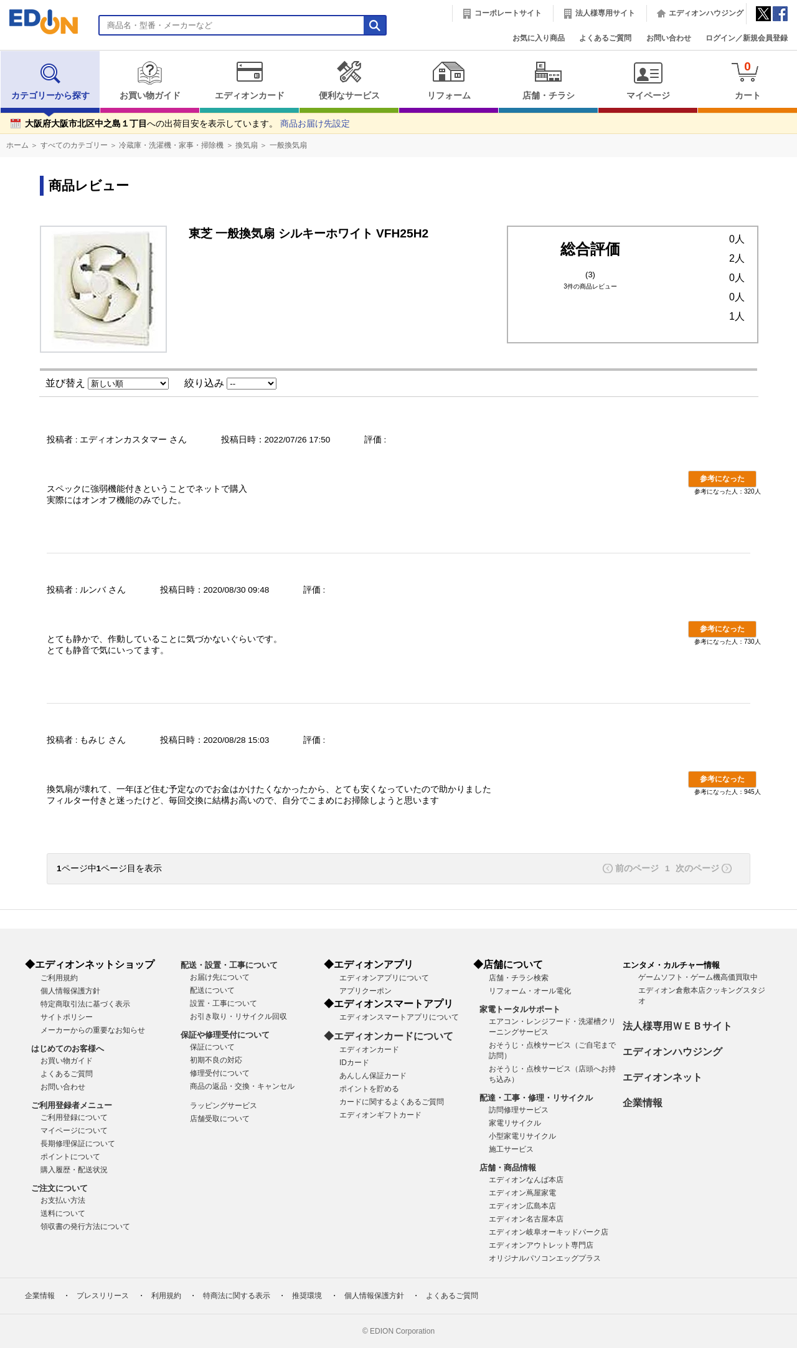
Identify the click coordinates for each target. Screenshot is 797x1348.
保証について (212, 1047)
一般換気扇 (288, 145)
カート (747, 80)
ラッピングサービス (223, 1105)
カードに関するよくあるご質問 (391, 1101)
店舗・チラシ (548, 80)
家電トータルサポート (519, 1009)
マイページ (647, 80)
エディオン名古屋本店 (526, 1219)
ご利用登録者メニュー (71, 1105)
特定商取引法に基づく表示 (85, 1004)
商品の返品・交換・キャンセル (242, 1086)
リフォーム (448, 80)
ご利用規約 (59, 977)
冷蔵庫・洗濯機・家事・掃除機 (171, 145)
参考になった (722, 478)
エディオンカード (249, 80)
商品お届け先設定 (315, 123)
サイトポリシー (66, 1017)
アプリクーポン (365, 991)
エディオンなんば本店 (526, 1179)
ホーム (17, 145)
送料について (62, 1213)
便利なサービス (348, 80)
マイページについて (74, 1130)
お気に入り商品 (538, 38)
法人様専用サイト (605, 13)
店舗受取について (220, 1118)
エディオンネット (662, 1077)
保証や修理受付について (225, 1035)
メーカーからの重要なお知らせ (92, 1030)
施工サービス (511, 1149)
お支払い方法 (62, 1200)
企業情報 (643, 1102)
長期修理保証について (77, 1143)
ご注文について (59, 1188)
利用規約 (166, 1295)
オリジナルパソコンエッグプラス (545, 1258)
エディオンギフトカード (380, 1115)
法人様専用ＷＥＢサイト (677, 1026)
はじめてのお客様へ (67, 1048)
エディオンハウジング (706, 13)
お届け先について (220, 977)
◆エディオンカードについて (388, 1036)
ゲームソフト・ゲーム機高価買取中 (698, 977)
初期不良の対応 (216, 1060)
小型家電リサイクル (522, 1136)
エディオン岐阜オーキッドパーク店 (548, 1232)
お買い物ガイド (149, 80)
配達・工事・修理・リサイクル (536, 1097)
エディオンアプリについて (384, 977)
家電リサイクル (515, 1123)
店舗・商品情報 (507, 1167)
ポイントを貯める (369, 1088)
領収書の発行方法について (85, 1226)
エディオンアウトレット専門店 (541, 1245)
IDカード (354, 1062)
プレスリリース (103, 1295)
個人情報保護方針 (70, 991)
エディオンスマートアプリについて (399, 1017)
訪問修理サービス (519, 1110)
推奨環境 (307, 1295)
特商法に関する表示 (236, 1295)
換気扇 (246, 145)
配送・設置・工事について (229, 965)
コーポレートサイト (508, 13)
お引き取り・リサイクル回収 (238, 1016)
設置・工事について (223, 1003)
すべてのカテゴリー (74, 145)
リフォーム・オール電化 (530, 991)
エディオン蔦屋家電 (522, 1192)
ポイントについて (70, 1156)
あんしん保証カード (373, 1075)
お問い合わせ (668, 38)
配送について (212, 990)
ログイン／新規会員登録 (746, 38)
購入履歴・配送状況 (74, 1169)
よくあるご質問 (605, 38)
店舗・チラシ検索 (519, 977)
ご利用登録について (74, 1117)
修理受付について (220, 1073)
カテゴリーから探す (50, 80)
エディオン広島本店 (522, 1206)
